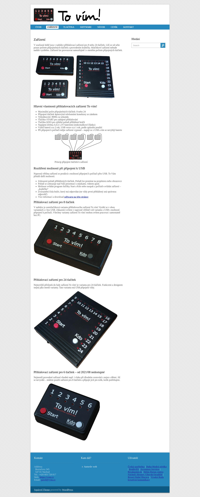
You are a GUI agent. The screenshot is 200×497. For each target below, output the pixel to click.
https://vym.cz (47, 477)
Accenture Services (149, 469)
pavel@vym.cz (48, 480)
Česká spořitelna (136, 466)
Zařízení (52, 27)
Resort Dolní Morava (138, 477)
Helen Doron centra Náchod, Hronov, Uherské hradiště (145, 473)
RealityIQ (134, 469)
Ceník (114, 27)
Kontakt (128, 27)
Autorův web (90, 466)
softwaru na (70, 197)
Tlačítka (68, 27)
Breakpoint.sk (135, 472)
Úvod (38, 27)
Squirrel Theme (42, 490)
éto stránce (82, 197)
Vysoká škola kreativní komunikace (146, 478)
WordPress (67, 490)
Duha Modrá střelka (156, 466)
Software (86, 27)
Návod (101, 27)
